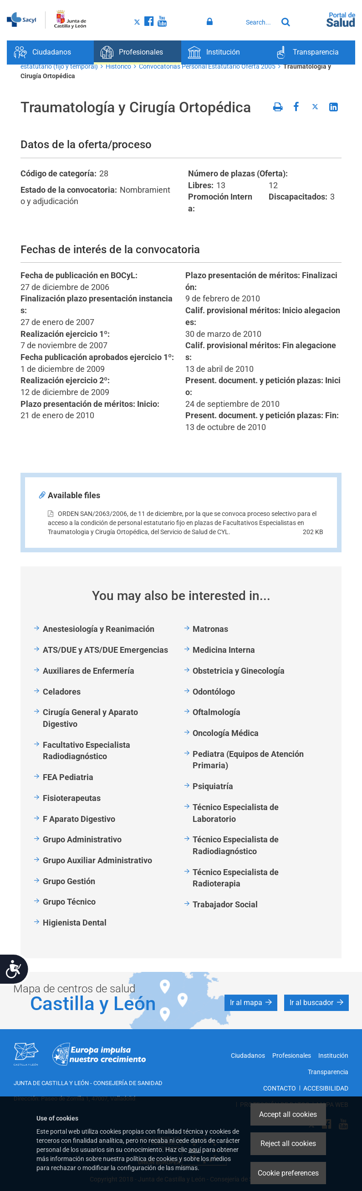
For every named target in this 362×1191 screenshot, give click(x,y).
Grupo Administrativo (82, 839)
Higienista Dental (75, 922)
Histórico (118, 66)
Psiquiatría (213, 786)
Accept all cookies (288, 1114)
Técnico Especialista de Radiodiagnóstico (236, 845)
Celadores (62, 691)
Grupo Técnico (69, 901)
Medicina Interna (224, 650)
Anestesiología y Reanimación (98, 629)
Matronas (210, 629)
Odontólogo (214, 691)
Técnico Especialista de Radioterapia (236, 878)
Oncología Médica (226, 733)
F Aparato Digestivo (79, 819)
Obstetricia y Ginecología (239, 671)
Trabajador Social (225, 904)
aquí (195, 1149)
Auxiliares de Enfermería (88, 671)
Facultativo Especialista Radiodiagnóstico (86, 750)
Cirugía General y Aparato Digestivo (90, 718)
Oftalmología (216, 712)
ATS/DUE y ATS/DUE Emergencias (105, 650)
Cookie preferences (288, 1173)
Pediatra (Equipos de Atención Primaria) (248, 760)
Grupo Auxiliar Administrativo (97, 860)
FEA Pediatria (68, 777)
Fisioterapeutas (72, 798)
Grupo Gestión (69, 881)
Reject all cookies (288, 1143)
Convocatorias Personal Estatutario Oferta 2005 (207, 66)
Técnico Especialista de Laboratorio (236, 813)
